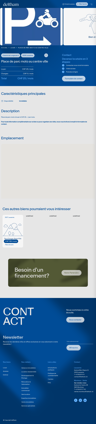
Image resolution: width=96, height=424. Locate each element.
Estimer (5, 375)
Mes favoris (83, 4)
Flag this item (46, 55)
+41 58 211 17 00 (80, 389)
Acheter (5, 371)
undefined (29, 216)
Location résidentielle (28, 372)
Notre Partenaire (71, 273)
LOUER (12, 48)
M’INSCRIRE (73, 348)
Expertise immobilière (28, 398)
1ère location (25, 394)
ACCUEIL (4, 48)
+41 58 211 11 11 (79, 374)
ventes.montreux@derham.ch (83, 391)
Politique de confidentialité (53, 374)
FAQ (49, 383)
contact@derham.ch (81, 377)
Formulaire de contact (73, 79)
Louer (5, 368)
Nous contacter (75, 320)
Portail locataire (70, 4)
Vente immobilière (27, 402)
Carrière (50, 379)
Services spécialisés (28, 406)
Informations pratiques (52, 369)
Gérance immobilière (28, 368)
